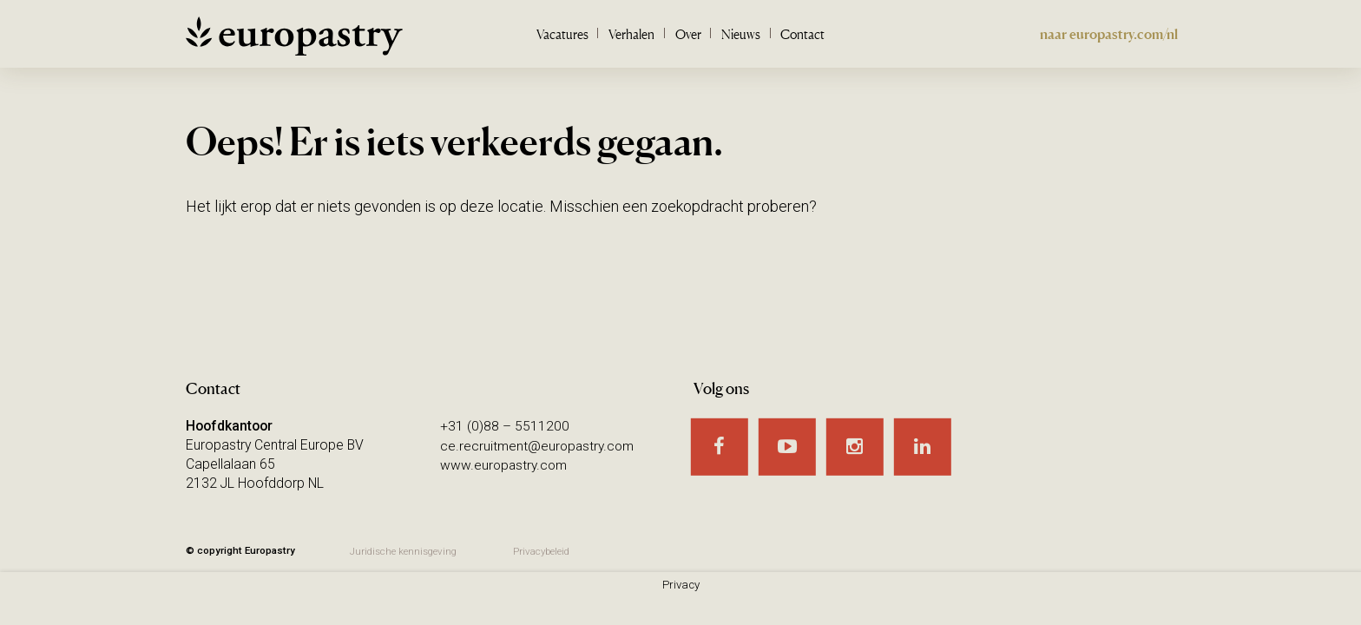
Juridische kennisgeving (403, 551)
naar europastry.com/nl (1109, 34)
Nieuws (740, 34)
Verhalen (631, 34)
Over (688, 34)
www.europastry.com (505, 464)
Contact (802, 34)
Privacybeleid (544, 551)
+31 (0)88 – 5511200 (504, 426)
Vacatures (562, 34)
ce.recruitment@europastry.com (539, 445)
